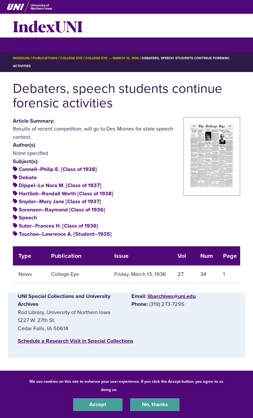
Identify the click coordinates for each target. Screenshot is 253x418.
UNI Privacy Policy (135, 389)
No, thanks (155, 404)
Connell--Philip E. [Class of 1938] (58, 169)
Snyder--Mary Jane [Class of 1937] (60, 201)
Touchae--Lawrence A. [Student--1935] (65, 234)
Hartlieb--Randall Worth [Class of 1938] (66, 193)
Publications (45, 58)
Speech (28, 217)
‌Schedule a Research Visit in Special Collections (75, 341)
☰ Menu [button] (24, 44)
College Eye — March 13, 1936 (112, 58)
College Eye (71, 58)
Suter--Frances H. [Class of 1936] (58, 226)
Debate (28, 177)
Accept (97, 404)
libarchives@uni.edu (172, 296)
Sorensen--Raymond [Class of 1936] (62, 210)
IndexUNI (48, 25)
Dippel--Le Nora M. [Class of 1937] (60, 185)
